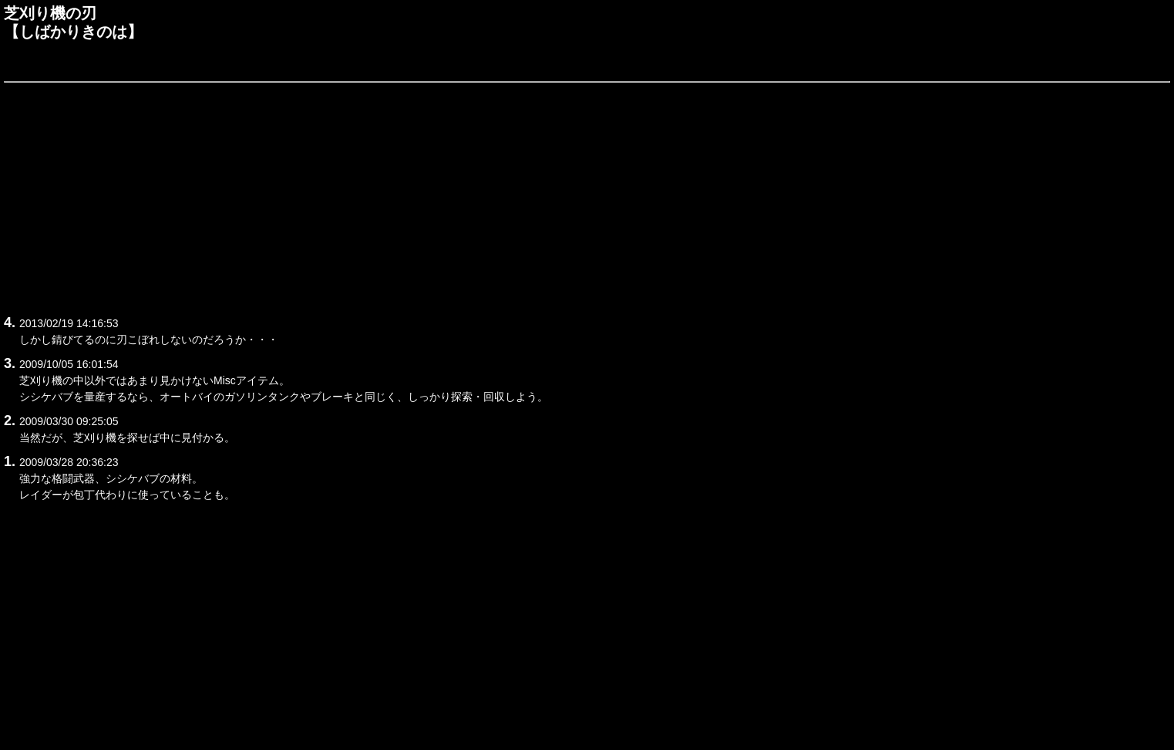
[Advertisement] (466, 196)
